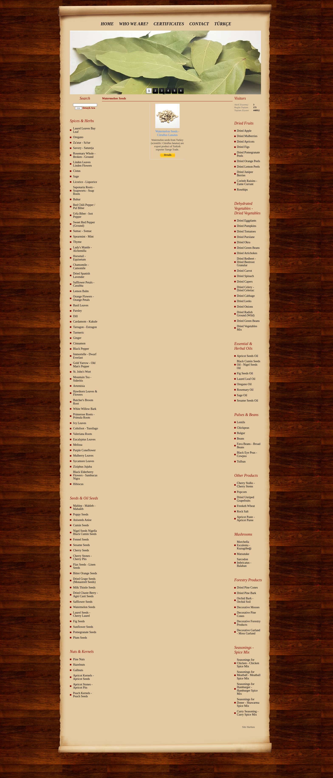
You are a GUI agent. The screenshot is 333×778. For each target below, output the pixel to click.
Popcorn (242, 492)
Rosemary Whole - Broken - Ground (84, 155)
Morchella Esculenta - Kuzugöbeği (244, 545)
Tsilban (241, 461)
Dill (75, 316)
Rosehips (242, 189)
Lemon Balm (81, 291)
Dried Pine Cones (247, 587)
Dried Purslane (246, 237)
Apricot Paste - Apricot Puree (246, 518)
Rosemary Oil (245, 389)
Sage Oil (242, 395)
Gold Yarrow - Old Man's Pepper (84, 364)
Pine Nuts (79, 659)
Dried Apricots (245, 141)
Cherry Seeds (81, 550)
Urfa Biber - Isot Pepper (83, 215)
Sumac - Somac (82, 231)
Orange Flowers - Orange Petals (83, 298)
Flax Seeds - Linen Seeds (84, 566)
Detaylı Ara (89, 107)
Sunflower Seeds (83, 626)
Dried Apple (244, 130)
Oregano (78, 137)
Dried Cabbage (246, 295)
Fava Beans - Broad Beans (248, 445)
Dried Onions (245, 306)
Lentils (241, 422)
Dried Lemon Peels (248, 166)
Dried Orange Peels (248, 161)
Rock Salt (242, 511)
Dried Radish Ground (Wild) (245, 314)
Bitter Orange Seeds (85, 573)
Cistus (76, 171)
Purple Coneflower (84, 450)
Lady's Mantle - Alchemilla (82, 249)
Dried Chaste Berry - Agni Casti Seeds (85, 594)
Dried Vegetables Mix (247, 328)
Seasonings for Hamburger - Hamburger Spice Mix (247, 689)
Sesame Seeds (81, 545)
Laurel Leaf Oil (246, 379)
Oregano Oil (244, 384)
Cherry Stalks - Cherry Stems (246, 484)
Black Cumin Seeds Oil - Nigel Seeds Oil (248, 364)
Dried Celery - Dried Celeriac (245, 289)
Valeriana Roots (82, 434)
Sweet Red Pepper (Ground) (84, 224)
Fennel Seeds (81, 539)
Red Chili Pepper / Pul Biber (84, 206)
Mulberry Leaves (83, 455)
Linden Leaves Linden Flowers (82, 164)
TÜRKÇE (222, 23)
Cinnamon (79, 343)
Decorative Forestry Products (249, 623)
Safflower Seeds (82, 601)
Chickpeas (243, 427)
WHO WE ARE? (133, 23)
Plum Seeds (80, 637)
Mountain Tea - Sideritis (82, 379)
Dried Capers (245, 281)
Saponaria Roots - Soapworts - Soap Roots (83, 190)
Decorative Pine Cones (246, 614)
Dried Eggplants (246, 220)
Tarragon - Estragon (85, 327)
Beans (240, 438)
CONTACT (199, 23)
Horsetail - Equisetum (79, 258)
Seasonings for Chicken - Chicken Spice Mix (248, 663)
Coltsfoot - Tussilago (85, 428)
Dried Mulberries (247, 136)
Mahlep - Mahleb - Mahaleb (84, 507)
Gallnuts (78, 670)
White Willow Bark (84, 408)
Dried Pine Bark (246, 593)
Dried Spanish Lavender (81, 275)
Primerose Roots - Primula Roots (84, 416)
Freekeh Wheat (246, 506)
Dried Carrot (244, 270)
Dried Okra (243, 242)
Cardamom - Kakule (85, 321)
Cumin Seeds (81, 525)
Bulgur (241, 433)
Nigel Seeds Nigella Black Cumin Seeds (85, 532)
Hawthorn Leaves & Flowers (85, 393)
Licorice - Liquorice (85, 182)
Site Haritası (248, 727)
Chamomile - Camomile (81, 266)
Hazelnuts (79, 664)
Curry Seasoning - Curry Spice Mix (247, 713)
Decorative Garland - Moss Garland (248, 632)
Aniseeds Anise (82, 520)
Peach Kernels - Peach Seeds (82, 695)
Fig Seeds (79, 621)
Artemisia (79, 386)
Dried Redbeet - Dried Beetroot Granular (246, 262)
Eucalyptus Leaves (84, 439)
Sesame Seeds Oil (247, 400)
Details (167, 154)
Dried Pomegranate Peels (248, 154)
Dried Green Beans (248, 247)
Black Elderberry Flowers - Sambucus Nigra (85, 475)
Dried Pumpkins (246, 226)
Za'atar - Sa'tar (81, 142)
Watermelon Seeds (84, 607)
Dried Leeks (244, 301)
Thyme (77, 241)
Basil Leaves (80, 305)
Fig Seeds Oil (245, 373)
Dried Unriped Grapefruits (245, 499)
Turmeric (78, 332)
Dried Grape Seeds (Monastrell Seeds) (84, 580)
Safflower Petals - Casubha (83, 284)
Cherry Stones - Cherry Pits (82, 557)
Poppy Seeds (80, 514)
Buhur (76, 199)
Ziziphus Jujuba (82, 466)
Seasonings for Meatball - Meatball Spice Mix (248, 675)
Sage (76, 176)
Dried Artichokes (247, 253)
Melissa (77, 444)
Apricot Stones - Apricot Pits (83, 686)
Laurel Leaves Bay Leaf (84, 130)
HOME (107, 23)
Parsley (77, 310)
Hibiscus (78, 484)
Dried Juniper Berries (245, 173)
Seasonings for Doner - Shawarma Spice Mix (248, 702)
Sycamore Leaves (83, 461)
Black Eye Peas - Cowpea (247, 454)
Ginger (77, 337)
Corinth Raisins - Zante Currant (247, 182)
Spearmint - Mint (83, 236)
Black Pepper (81, 348)
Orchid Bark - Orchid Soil (245, 600)
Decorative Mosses (248, 607)
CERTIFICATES (169, 23)
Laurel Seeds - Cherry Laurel (81, 614)
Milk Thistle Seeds (84, 587)
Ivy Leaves (79, 423)
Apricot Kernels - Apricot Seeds (83, 677)
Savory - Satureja (83, 148)
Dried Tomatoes (246, 231)
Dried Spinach (245, 276)
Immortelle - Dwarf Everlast (84, 356)
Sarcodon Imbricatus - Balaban (244, 562)
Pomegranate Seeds (84, 632)
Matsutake (243, 554)
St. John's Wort (82, 371)
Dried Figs (243, 147)
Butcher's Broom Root (83, 402)
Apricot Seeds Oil (247, 356)
